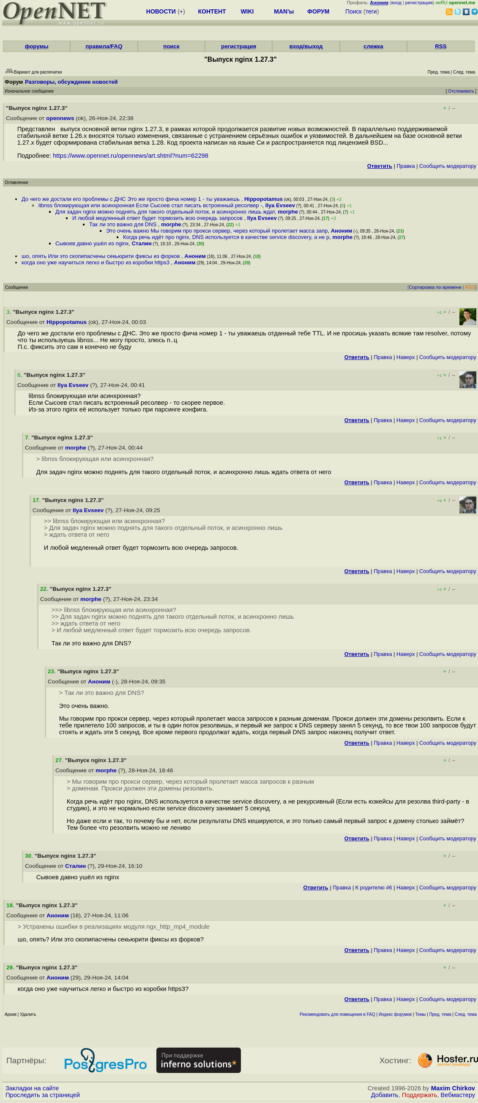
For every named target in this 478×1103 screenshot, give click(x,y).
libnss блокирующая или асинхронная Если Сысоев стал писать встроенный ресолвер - (150, 205)
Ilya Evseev (280, 205)
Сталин (142, 243)
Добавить (385, 1095)
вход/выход (306, 46)
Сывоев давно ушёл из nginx (91, 243)
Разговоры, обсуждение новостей (71, 82)
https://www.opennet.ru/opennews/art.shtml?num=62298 (130, 155)
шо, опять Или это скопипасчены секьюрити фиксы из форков (101, 256)
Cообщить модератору (447, 166)
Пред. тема (440, 1014)
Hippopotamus (263, 199)
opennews (60, 118)
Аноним (341, 231)
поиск (171, 46)
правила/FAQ (104, 46)
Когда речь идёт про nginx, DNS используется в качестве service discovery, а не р (226, 237)
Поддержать (419, 1095)
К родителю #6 (373, 887)
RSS (440, 46)
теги (371, 11)
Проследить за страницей (42, 1095)
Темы (420, 1014)
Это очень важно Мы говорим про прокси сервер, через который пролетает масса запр (217, 231)
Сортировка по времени (435, 287)
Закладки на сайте (32, 1088)
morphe (288, 212)
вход (396, 2)
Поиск (353, 11)
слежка (373, 46)
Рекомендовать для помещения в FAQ (337, 1014)
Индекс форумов (395, 1014)
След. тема (466, 1014)
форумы (37, 46)
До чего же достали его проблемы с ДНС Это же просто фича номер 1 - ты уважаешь (131, 199)
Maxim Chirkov (453, 1088)
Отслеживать (461, 91)
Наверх (405, 357)
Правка (405, 166)
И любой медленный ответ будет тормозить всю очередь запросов (158, 218)
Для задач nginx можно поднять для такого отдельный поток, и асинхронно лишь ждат (165, 212)
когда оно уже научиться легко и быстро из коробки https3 (96, 262)
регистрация (419, 2)
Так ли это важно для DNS (123, 224)
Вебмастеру (458, 1095)
